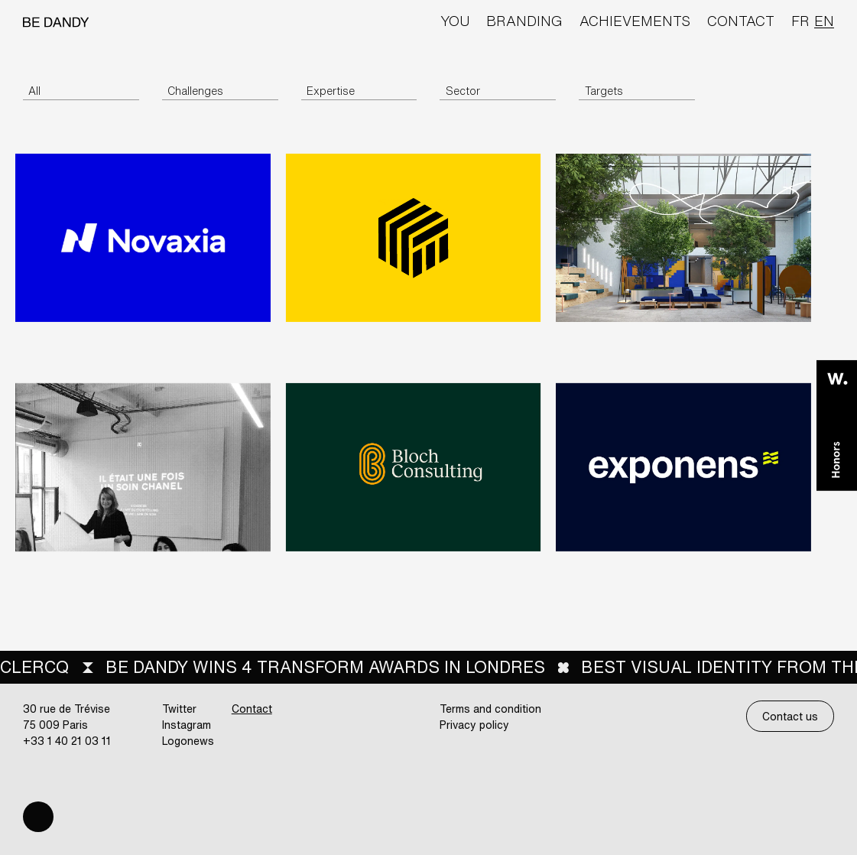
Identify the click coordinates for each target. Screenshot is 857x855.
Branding (524, 21)
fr (800, 21)
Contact (740, 21)
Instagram (186, 725)
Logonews (188, 741)
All (34, 91)
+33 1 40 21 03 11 (67, 741)
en (824, 21)
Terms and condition (490, 709)
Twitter (179, 709)
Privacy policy (474, 725)
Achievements (634, 21)
